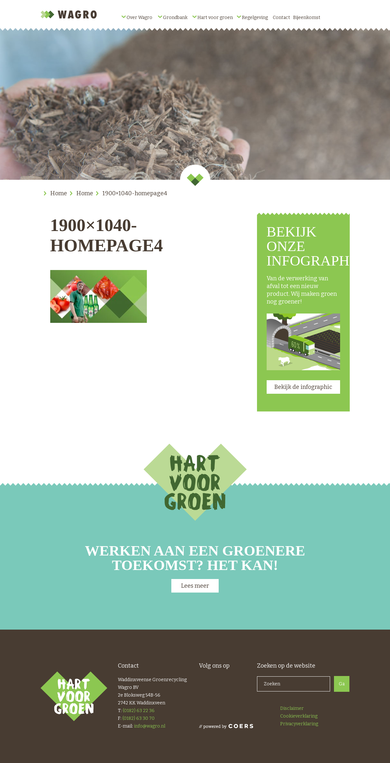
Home (58, 193)
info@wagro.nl (149, 726)
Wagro (70, 14)
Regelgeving (255, 17)
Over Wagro (139, 17)
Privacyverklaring (299, 724)
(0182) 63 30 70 (138, 718)
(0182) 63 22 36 (139, 710)
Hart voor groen (215, 17)
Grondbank (175, 17)
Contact (281, 17)
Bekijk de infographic (303, 387)
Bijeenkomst (306, 17)
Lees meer (195, 585)
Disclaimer (292, 708)
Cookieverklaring (299, 716)
